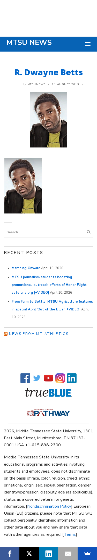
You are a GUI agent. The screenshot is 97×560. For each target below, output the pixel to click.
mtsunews (36, 84)
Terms (70, 534)
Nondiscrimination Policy (49, 506)
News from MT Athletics (39, 334)
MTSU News (29, 42)
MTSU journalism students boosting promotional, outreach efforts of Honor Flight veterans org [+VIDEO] (49, 285)
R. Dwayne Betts (48, 72)
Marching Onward (26, 268)
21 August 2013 (65, 84)
